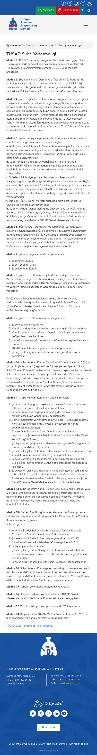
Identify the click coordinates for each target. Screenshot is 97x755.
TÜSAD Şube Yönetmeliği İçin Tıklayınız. (29, 626)
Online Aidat (68, 10)
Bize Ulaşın (48, 727)
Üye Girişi (46, 10)
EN (82, 10)
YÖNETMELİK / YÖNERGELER (39, 45)
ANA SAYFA (15, 45)
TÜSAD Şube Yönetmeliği (69, 45)
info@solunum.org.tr (70, 683)
